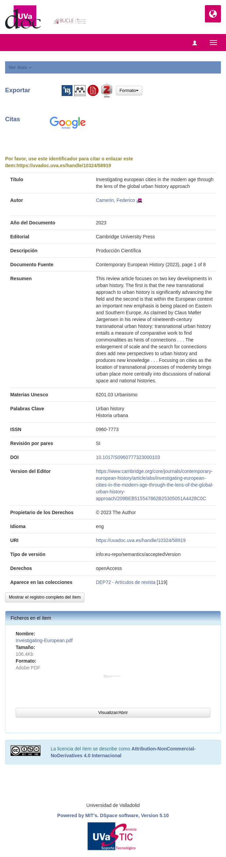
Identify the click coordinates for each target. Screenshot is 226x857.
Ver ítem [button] (20, 67)
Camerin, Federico (115, 200)
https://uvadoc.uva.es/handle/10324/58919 (63, 165)
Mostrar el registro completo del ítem (45, 597)
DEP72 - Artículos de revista (126, 582)
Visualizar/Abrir (113, 712)
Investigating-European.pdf (44, 640)
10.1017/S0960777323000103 (128, 457)
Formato (129, 90)
